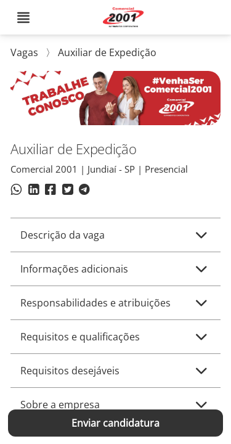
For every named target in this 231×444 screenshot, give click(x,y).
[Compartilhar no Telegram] (84, 191)
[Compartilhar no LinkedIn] (33, 191)
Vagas (25, 52)
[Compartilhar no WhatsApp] (16, 191)
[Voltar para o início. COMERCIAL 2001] (125, 17)
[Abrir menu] (23, 18)
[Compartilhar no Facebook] (50, 191)
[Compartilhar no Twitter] (67, 191)
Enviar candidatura (115, 423)
